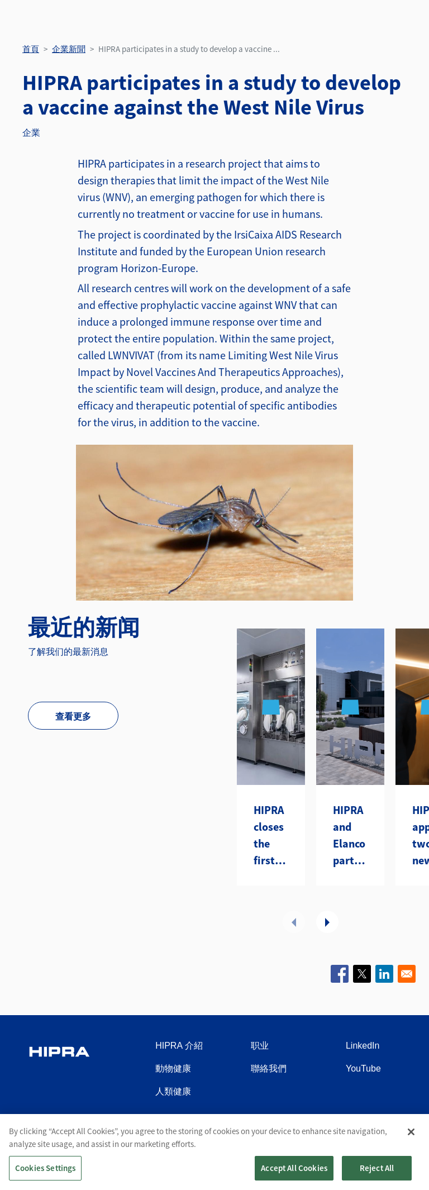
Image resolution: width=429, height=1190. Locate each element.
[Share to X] (362, 974)
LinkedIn (363, 1045)
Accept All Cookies (294, 1176)
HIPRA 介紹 (178, 1045)
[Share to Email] (407, 974)
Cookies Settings (45, 1176)
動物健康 (173, 1068)
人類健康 (173, 1091)
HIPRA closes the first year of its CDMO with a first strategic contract (271, 836)
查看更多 (73, 716)
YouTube (363, 1068)
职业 (260, 1045)
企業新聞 (68, 49)
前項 (294, 922)
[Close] (411, 1140)
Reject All (377, 1176)
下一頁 (327, 922)
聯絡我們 (269, 1068)
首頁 (30, 49)
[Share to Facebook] (340, 974)
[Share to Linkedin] (384, 974)
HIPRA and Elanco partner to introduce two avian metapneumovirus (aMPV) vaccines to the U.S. (350, 836)
